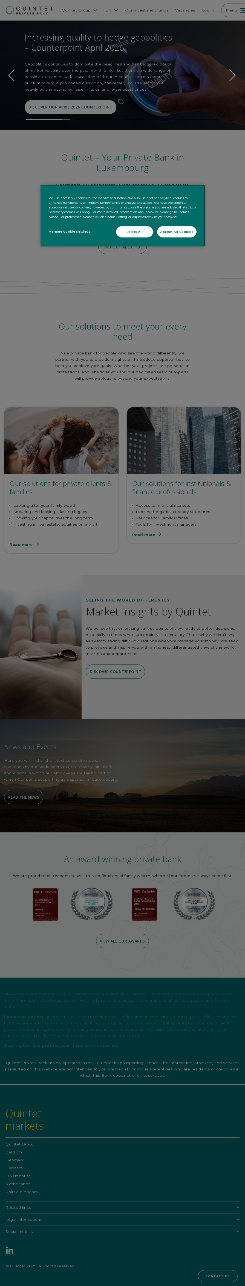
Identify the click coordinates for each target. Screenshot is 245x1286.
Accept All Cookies (176, 231)
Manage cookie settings (70, 231)
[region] (123, 216)
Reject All (134, 231)
